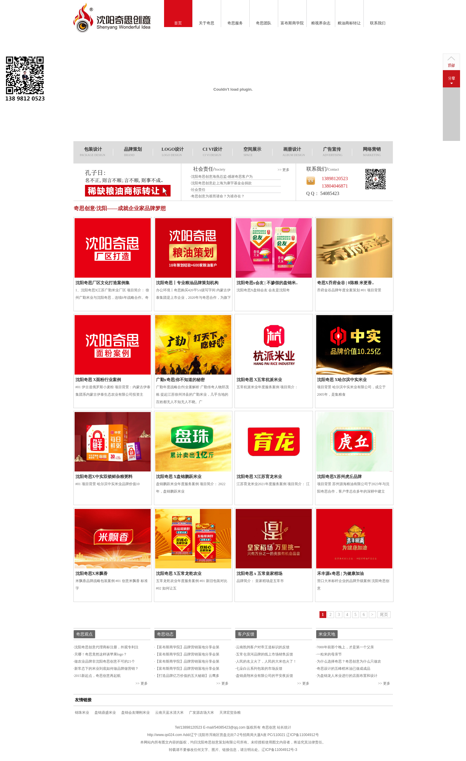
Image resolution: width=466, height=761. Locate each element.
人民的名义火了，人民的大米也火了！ (266, 661)
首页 (178, 23)
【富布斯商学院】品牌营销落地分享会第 (187, 647)
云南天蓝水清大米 (169, 712)
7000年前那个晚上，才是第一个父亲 (345, 647)
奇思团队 (263, 23)
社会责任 (198, 190)
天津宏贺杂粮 (230, 712)
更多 (144, 683)
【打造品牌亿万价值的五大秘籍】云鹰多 (187, 676)
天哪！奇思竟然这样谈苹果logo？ (100, 654)
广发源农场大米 (201, 712)
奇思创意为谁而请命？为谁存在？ (218, 196)
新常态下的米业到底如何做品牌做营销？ (106, 668)
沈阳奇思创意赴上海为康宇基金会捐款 (221, 183)
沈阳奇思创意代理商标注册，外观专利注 (106, 647)
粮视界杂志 (320, 23)
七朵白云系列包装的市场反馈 (259, 668)
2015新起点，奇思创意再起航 (97, 676)
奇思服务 (235, 23)
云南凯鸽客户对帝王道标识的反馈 (262, 647)
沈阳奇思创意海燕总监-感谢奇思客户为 (222, 176)
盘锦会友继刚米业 (135, 712)
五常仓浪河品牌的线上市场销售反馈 (264, 654)
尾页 (384, 614)
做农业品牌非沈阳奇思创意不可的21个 (104, 661)
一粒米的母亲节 (329, 654)
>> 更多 (284, 170)
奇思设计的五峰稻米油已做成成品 (343, 668)
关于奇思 (206, 23)
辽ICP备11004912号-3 (279, 750)
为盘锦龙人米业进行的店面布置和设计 (347, 676)
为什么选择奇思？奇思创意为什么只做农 (349, 661)
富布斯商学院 (292, 23)
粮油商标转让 (349, 23)
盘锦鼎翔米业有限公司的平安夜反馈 (264, 676)
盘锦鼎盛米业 (105, 712)
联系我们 (377, 23)
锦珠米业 (82, 712)
